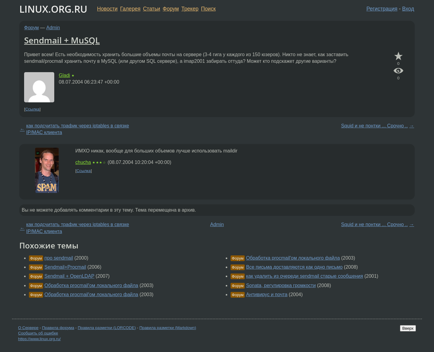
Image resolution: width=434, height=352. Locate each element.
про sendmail (58, 258)
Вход (408, 9)
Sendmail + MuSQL (62, 40)
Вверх (408, 328)
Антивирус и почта (266, 294)
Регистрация (382, 9)
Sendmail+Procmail (65, 267)
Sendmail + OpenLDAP (69, 276)
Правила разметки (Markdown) (167, 327)
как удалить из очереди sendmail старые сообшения (304, 276)
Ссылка (32, 109)
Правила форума (58, 327)
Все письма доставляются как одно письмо (294, 267)
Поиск (208, 9)
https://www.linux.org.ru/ (39, 339)
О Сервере (28, 327)
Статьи (151, 9)
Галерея (130, 9)
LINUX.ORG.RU (53, 8)
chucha (83, 162)
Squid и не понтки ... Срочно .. (374, 125)
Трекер (190, 9)
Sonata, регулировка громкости (281, 285)
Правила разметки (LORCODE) (107, 327)
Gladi (64, 75)
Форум (171, 9)
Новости (107, 9)
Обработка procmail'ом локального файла (91, 285)
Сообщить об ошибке (38, 333)
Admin (53, 27)
